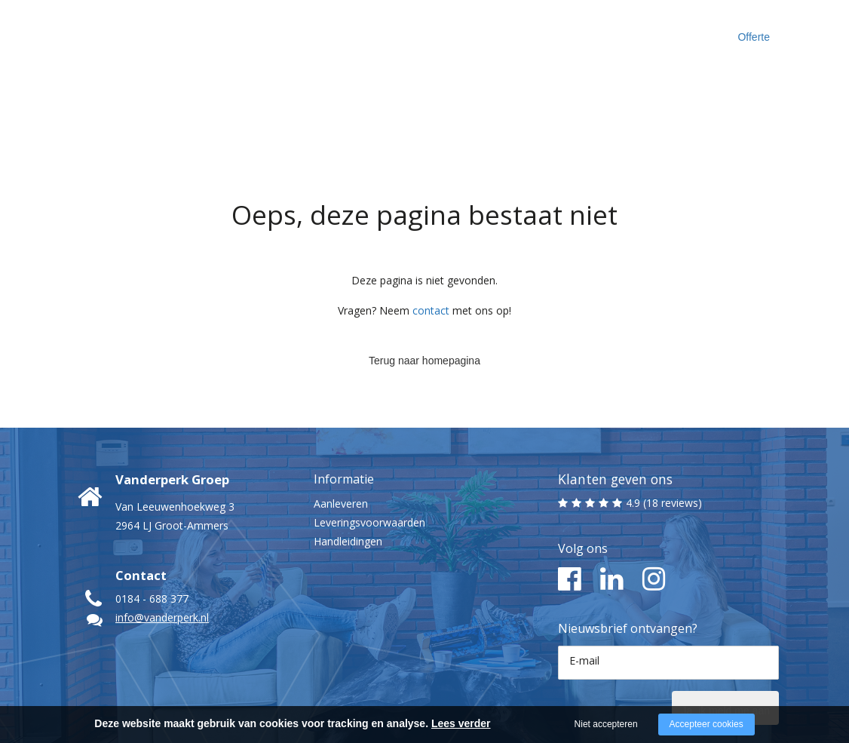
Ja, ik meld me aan (705, 648)
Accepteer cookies (706, 724)
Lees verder (461, 723)
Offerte (761, 30)
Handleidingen (348, 483)
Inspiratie (543, 30)
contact (430, 252)
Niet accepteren (606, 724)
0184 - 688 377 (151, 540)
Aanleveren (341, 445)
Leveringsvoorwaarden (369, 464)
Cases (472, 30)
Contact (618, 30)
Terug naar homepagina (424, 298)
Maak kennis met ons (375, 30)
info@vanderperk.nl (162, 559)
